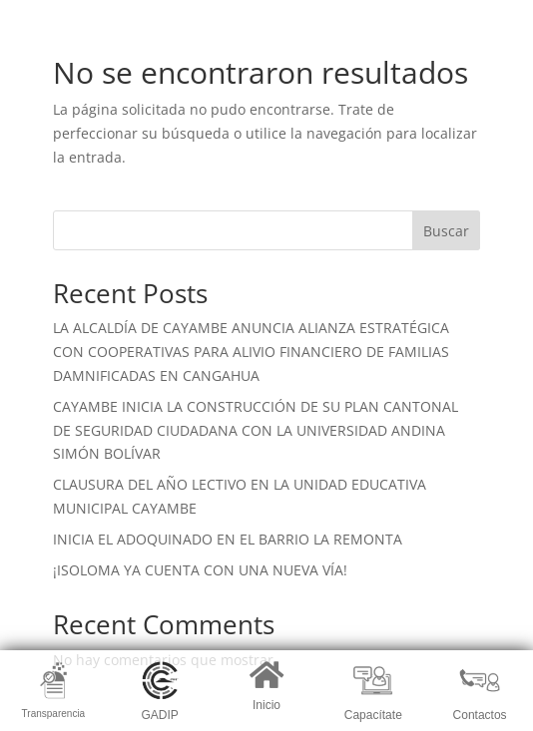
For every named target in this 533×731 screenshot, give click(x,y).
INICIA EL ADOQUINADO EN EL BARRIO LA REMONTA (227, 539)
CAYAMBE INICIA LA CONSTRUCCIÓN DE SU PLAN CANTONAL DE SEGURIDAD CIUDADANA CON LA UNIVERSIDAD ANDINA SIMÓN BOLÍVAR (255, 430)
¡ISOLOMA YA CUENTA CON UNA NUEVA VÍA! (200, 569)
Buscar (446, 230)
